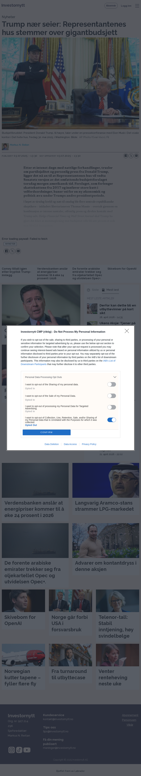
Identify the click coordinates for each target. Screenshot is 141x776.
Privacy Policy (89, 444)
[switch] (111, 384)
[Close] (128, 332)
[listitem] (70, 377)
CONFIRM (46, 432)
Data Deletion (52, 444)
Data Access (70, 444)
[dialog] (70, 388)
